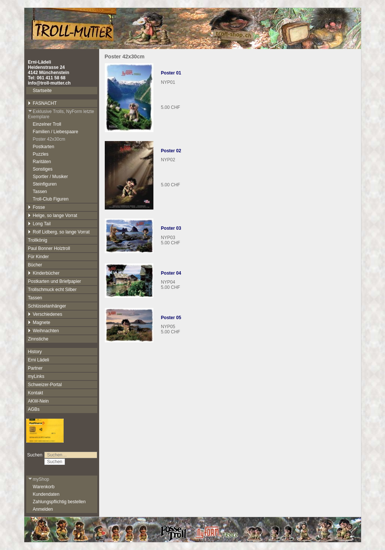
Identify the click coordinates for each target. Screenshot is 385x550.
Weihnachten (43, 330)
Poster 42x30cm (49, 139)
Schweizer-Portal (45, 384)
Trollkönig (38, 240)
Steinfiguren (45, 184)
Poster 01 (171, 73)
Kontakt (35, 392)
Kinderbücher (43, 273)
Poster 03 (171, 228)
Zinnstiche (38, 339)
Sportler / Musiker (50, 176)
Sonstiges (43, 169)
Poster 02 (171, 150)
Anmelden (43, 509)
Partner (35, 368)
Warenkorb (44, 486)
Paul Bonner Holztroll (49, 248)
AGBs (34, 409)
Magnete (39, 322)
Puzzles (41, 154)
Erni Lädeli (38, 360)
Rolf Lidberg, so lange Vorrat (59, 232)
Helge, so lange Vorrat (52, 215)
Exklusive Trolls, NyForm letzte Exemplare (61, 114)
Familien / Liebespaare (55, 131)
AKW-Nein (38, 401)
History (35, 351)
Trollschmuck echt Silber (52, 289)
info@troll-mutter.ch (49, 83)
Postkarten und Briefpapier (54, 281)
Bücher (35, 265)
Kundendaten (46, 494)
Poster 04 (171, 273)
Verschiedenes (45, 314)
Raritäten (42, 161)
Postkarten (43, 146)
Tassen (40, 191)
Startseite (42, 90)
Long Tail (39, 223)
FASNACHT (42, 103)
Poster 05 (171, 317)
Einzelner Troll (47, 124)
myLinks (36, 376)
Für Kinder (38, 256)
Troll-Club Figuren (51, 199)
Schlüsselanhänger (47, 306)
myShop (38, 479)
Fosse (36, 207)
